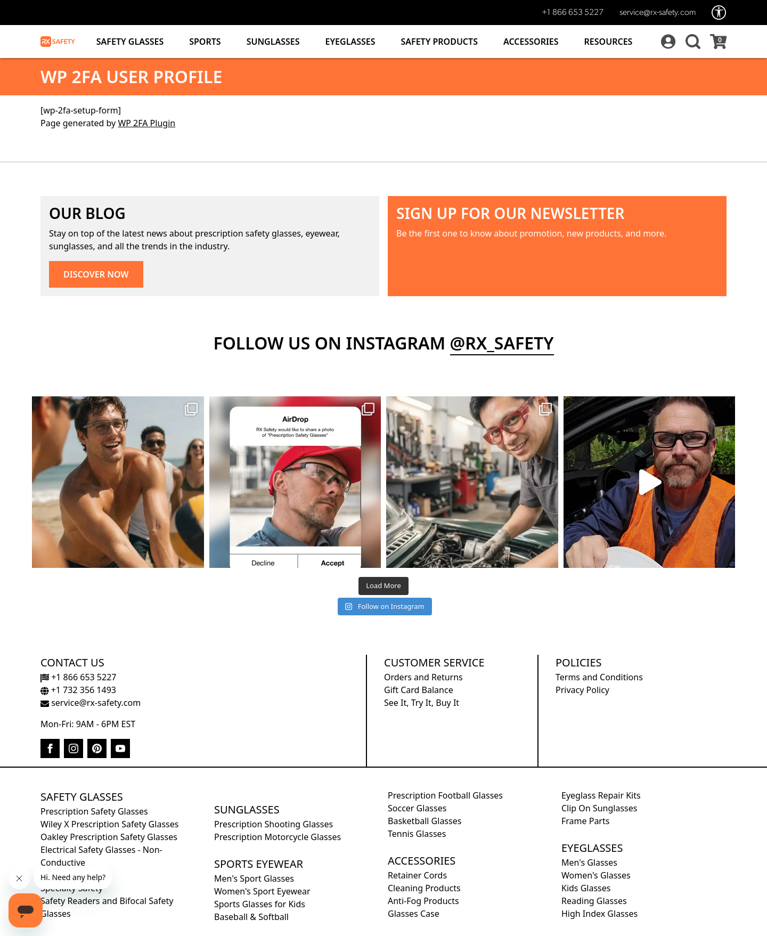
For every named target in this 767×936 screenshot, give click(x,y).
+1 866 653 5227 (572, 13)
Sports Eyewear (258, 864)
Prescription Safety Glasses (94, 811)
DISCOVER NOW (96, 274)
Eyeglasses (350, 41)
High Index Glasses (599, 913)
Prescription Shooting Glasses (273, 824)
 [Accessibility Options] (719, 12)
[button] (691, 41)
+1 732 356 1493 (78, 690)
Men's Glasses (589, 862)
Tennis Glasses (417, 834)
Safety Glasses (130, 41)
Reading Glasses (594, 901)
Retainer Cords (417, 875)
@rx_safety (502, 342)
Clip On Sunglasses (599, 808)
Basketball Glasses (424, 821)
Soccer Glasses (417, 808)
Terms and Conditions (599, 677)
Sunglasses (273, 41)
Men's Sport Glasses (254, 878)
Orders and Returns (423, 677)
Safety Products (439, 41)
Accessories (531, 41)
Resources (608, 41)
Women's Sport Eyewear (262, 891)
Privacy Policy (582, 690)
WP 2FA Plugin (146, 123)
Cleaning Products (424, 888)
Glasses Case (413, 913)
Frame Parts (585, 821)
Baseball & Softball (251, 917)
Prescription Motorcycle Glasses (277, 837)
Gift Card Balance (418, 690)
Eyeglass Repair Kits (601, 795)
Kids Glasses (585, 888)
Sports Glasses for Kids (259, 904)
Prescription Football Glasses (445, 795)
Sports (205, 41)
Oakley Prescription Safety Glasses (108, 837)
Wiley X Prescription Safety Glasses (109, 824)
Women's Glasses (596, 875)
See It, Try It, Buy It (421, 703)
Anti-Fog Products (423, 901)
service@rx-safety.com (657, 13)
